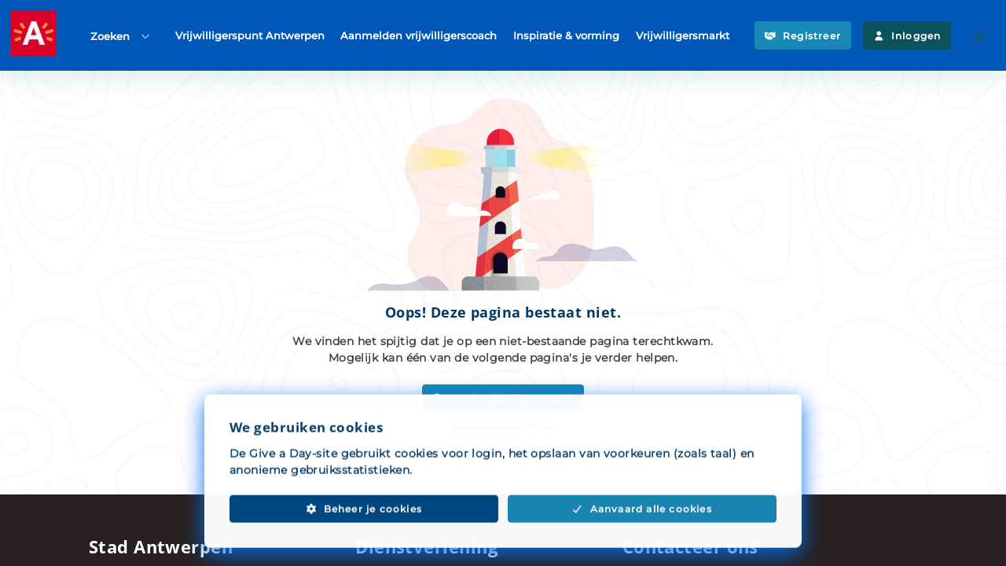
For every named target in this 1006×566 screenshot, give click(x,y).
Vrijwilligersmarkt (682, 34)
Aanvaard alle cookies (642, 526)
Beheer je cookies (364, 526)
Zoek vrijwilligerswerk (502, 398)
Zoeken (121, 35)
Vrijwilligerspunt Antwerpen (250, 34)
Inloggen (907, 36)
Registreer (803, 36)
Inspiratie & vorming (566, 34)
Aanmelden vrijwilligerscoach (418, 34)
